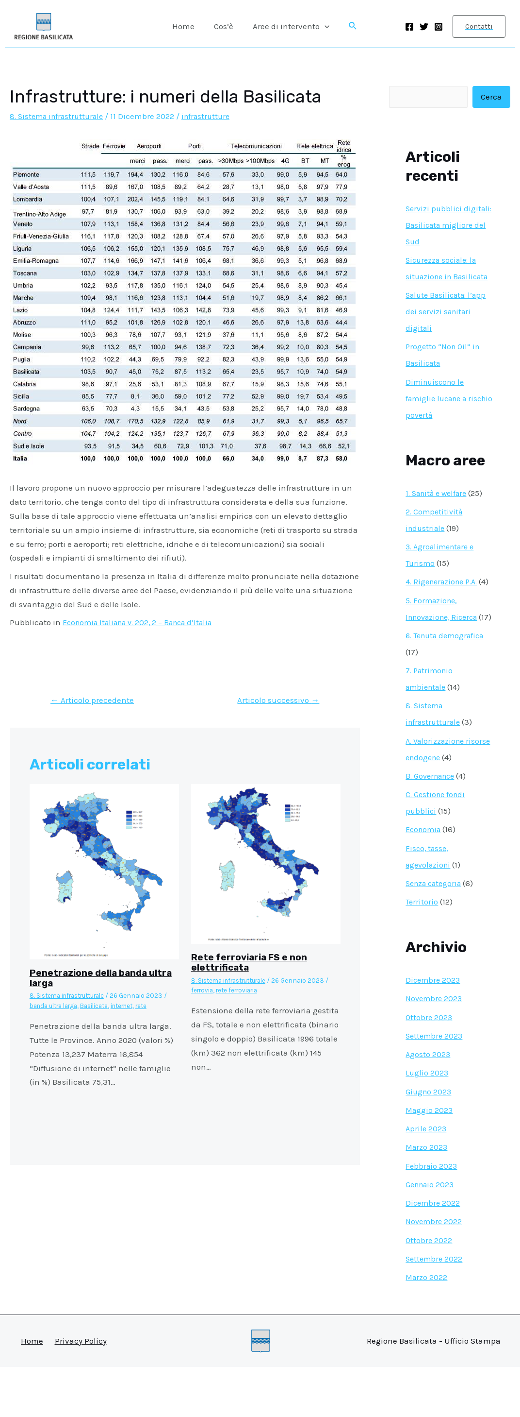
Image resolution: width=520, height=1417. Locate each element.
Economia (425, 879)
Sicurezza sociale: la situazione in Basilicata (444, 277)
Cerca (491, 97)
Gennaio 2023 (431, 1234)
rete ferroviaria (241, 991)
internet (135, 1006)
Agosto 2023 (428, 1104)
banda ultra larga (57, 1006)
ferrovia (203, 991)
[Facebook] (409, 26)
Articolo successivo (275, 700)
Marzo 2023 (427, 1197)
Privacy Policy (81, 1391)
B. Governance (432, 826)
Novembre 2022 (435, 1271)
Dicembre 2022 (434, 1253)
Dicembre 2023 (434, 1030)
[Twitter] (424, 26)
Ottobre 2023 (430, 1067)
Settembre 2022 (435, 1309)
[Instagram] (438, 26)
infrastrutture (214, 116)
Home (186, 26)
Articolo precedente (94, 700)
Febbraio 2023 (432, 1216)
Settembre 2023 (435, 1086)
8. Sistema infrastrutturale (60, 116)
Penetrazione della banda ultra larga (91, 979)
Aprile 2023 (427, 1178)
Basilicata (103, 1006)
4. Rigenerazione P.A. (445, 598)
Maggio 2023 (430, 1160)
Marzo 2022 (427, 1327)
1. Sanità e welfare (439, 510)
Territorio (422, 951)
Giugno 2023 (429, 1141)
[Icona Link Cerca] (348, 26)
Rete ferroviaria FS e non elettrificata (251, 963)
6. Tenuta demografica (448, 685)
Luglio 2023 (427, 1122)
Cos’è (223, 26)
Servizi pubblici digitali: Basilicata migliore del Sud (440, 225)
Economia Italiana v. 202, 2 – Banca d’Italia (144, 622)
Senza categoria (436, 933)
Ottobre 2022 (429, 1290)
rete (157, 1006)
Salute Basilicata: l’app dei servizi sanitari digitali (449, 328)
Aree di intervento (288, 26)
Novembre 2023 (435, 1048)
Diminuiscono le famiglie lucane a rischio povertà (439, 415)
